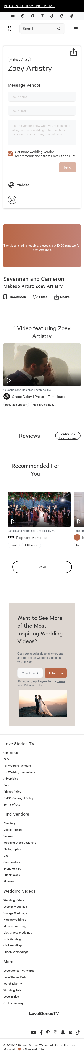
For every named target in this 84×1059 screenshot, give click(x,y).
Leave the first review (68, 436)
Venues (8, 836)
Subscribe (55, 673)
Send (67, 167)
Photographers (12, 849)
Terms (61, 681)
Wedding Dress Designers (19, 842)
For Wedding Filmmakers (19, 772)
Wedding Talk (12, 990)
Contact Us (10, 753)
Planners (8, 881)
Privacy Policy (33, 685)
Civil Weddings (12, 945)
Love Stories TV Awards (18, 970)
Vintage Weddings (15, 913)
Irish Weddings (12, 939)
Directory (9, 823)
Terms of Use (11, 804)
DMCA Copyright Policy (18, 798)
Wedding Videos (13, 900)
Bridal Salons (11, 875)
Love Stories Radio (15, 977)
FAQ (6, 759)
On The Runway (13, 1003)
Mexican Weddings (15, 926)
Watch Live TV (12, 983)
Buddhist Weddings (15, 952)
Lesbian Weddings (15, 906)
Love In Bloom (12, 996)
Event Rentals (12, 868)
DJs (5, 855)
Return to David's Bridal (29, 6)
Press (6, 785)
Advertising (10, 778)
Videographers (12, 829)
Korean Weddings (14, 919)
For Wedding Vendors (17, 765)
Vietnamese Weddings (17, 932)
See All (42, 567)
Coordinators (11, 862)
